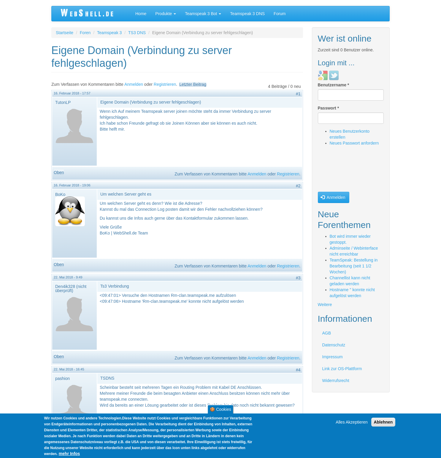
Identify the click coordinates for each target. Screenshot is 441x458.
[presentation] (342, 170)
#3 (298, 277)
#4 (298, 369)
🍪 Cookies (220, 410)
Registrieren (165, 84)
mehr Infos (69, 454)
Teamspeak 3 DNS (247, 13)
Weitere (325, 304)
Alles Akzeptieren (351, 422)
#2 (298, 185)
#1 (298, 93)
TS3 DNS (137, 32)
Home (140, 13)
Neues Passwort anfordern (354, 143)
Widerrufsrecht (335, 380)
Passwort (328, 108)
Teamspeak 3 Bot (203, 13)
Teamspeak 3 (109, 32)
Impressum (332, 356)
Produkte (165, 13)
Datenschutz (333, 345)
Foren (85, 32)
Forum (279, 13)
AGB (326, 333)
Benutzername (333, 85)
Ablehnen (383, 422)
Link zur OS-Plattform (342, 368)
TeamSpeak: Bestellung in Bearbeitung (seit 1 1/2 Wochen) (354, 266)
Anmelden (133, 84)
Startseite (64, 32)
